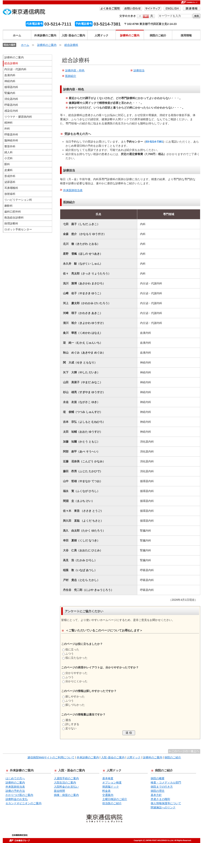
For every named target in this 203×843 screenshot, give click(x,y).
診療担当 (139, 70)
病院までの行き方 (162, 786)
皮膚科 (8, 170)
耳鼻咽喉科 (11, 187)
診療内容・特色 (75, 70)
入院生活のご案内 (65, 782)
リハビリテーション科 (18, 199)
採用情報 (186, 35)
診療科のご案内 (129, 35)
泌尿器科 (9, 182)
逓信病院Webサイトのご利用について (51, 757)
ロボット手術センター (18, 229)
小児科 (8, 158)
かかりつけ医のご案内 (19, 795)
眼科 (7, 164)
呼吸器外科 (11, 134)
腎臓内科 (9, 93)
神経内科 (9, 81)
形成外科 (9, 176)
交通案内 (107, 795)
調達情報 (191, 9)
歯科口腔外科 (12, 211)
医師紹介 (70, 76)
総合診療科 (71, 44)
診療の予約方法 (15, 790)
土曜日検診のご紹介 (114, 799)
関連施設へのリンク (163, 807)
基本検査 (107, 778)
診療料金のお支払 (17, 799)
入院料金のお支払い (66, 786)
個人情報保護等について (166, 803)
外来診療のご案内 (45, 35)
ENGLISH (172, 9)
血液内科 (9, 75)
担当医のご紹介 (112, 803)
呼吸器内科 (11, 104)
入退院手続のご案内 (66, 778)
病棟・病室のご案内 (66, 795)
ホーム (17, 35)
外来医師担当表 (73, 190)
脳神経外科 (11, 140)
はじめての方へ (15, 778)
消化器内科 (11, 98)
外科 (7, 128)
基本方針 (156, 795)
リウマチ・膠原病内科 (18, 116)
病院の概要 (157, 778)
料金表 (106, 790)
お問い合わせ (132, 9)
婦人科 (8, 152)
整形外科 (9, 146)
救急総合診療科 (14, 217)
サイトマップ (153, 9)
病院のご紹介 (158, 35)
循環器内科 (11, 87)
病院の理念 (157, 790)
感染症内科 (11, 110)
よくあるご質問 (110, 9)
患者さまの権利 (160, 799)
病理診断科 (11, 223)
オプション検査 (112, 782)
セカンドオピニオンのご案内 (23, 803)
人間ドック (101, 35)
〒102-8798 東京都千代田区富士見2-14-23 (150, 24)
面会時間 (59, 790)
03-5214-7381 (154, 141)
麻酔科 (8, 205)
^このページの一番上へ (184, 751)
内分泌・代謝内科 (15, 69)
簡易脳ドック (110, 786)
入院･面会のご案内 (73, 35)
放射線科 (9, 193)
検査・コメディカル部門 (166, 782)
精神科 (8, 122)
